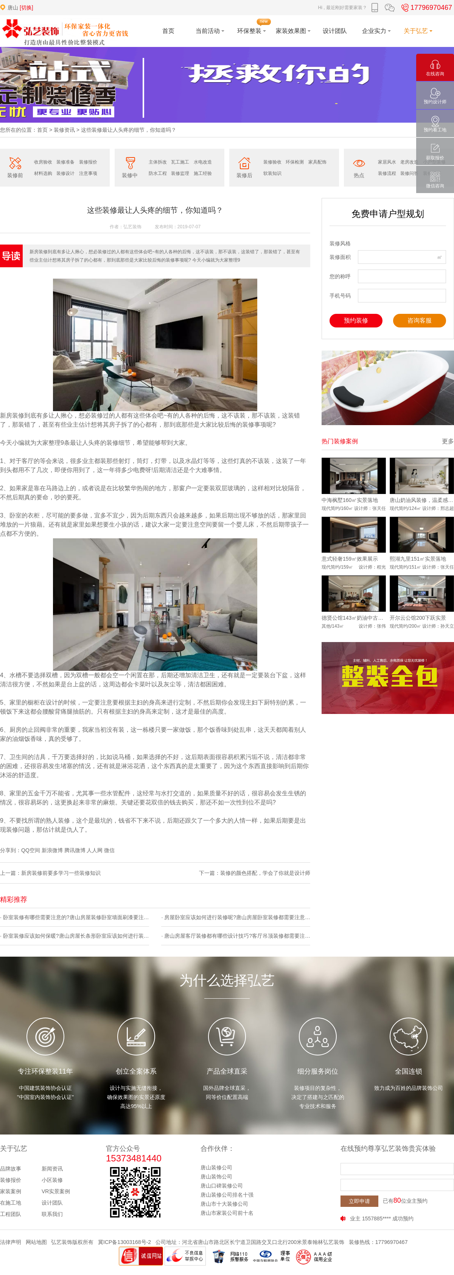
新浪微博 (52, 850)
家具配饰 (317, 162)
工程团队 (10, 1214)
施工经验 (203, 173)
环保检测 (295, 162)
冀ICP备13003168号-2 (124, 1242)
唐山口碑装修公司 (222, 1186)
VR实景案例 (56, 1191)
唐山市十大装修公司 (224, 1204)
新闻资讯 (52, 1169)
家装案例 (10, 1191)
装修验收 (272, 162)
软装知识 (272, 173)
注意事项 (88, 173)
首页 (42, 130)
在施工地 (10, 1203)
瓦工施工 (180, 162)
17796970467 (425, 7)
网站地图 (36, 1242)
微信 (109, 850)
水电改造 (203, 162)
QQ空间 (30, 850)
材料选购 (43, 173)
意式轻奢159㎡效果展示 (350, 559)
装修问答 (409, 173)
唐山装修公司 (216, 1167)
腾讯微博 (75, 850)
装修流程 (387, 173)
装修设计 (65, 173)
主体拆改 (158, 162)
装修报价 (88, 162)
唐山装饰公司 (216, 1177)
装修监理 (180, 173)
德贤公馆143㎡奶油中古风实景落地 (354, 618)
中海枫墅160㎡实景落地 (350, 500)
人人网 (95, 850)
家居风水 (387, 162)
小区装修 (52, 1180)
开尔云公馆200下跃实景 (418, 618)
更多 (448, 441)
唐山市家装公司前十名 (227, 1213)
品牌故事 (10, 1169)
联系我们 (52, 1214)
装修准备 (65, 162)
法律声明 (10, 1242)
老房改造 (409, 162)
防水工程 (158, 173)
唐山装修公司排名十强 (227, 1195)
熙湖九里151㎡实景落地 (418, 559)
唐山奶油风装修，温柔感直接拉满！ (422, 500)
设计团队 (52, 1203)
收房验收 (43, 162)
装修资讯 (64, 130)
